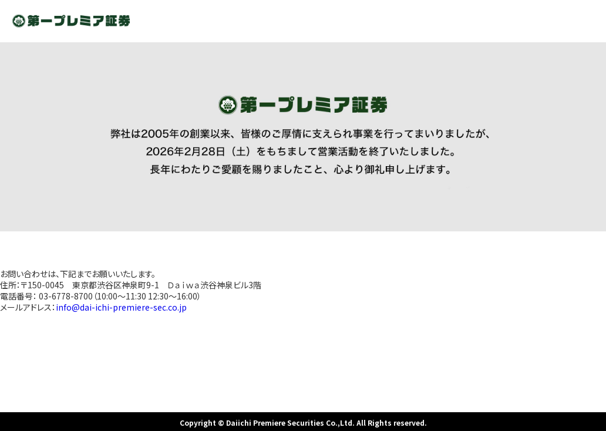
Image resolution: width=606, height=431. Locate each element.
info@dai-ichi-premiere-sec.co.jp (121, 307)
